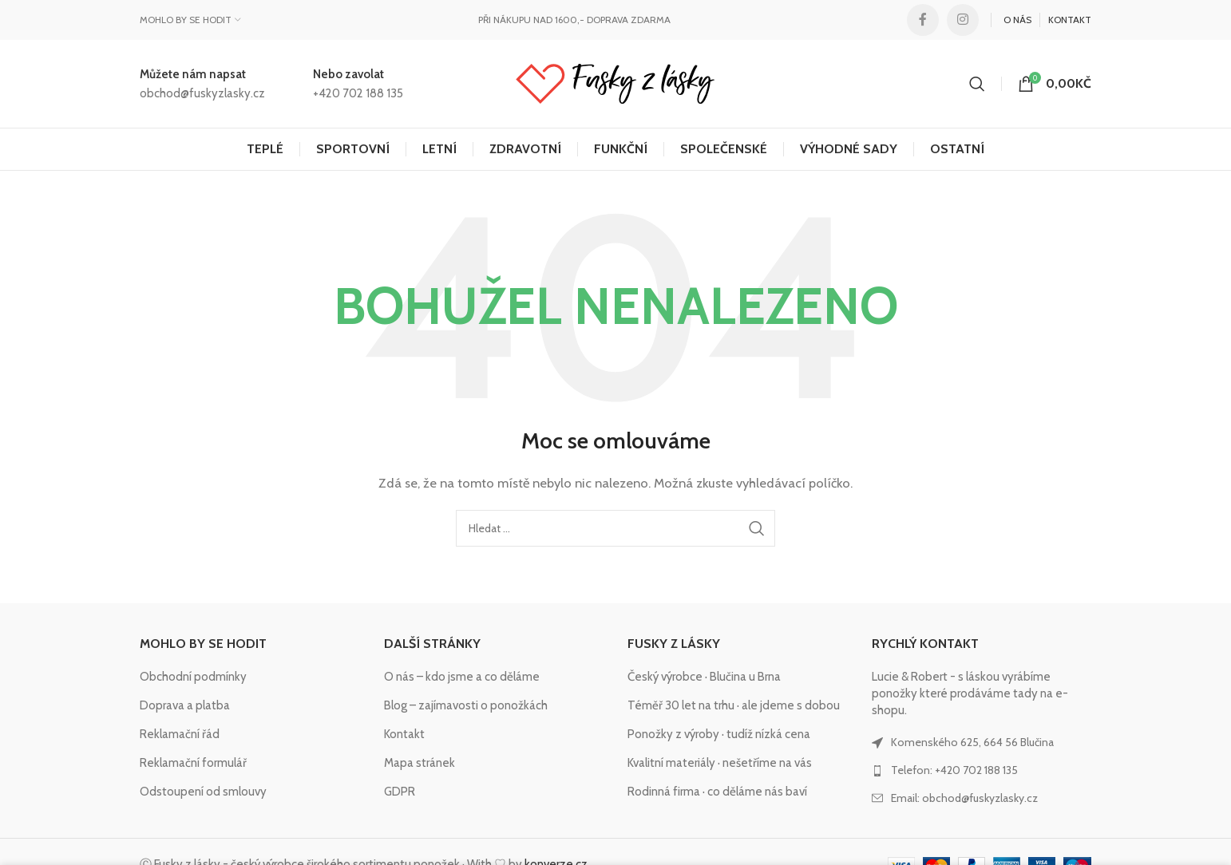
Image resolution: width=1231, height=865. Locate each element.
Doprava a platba (185, 705)
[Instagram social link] (963, 20)
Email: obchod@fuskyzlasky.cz (964, 798)
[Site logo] (615, 83)
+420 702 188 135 (358, 93)
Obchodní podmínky (193, 676)
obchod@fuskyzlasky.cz (202, 93)
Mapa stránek (419, 763)
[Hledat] (977, 84)
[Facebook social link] (923, 20)
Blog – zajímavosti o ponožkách (466, 705)
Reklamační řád (180, 734)
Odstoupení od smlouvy (203, 791)
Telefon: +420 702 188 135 (954, 770)
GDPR (399, 791)
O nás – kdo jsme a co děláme (462, 676)
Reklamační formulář (193, 763)
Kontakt (404, 734)
